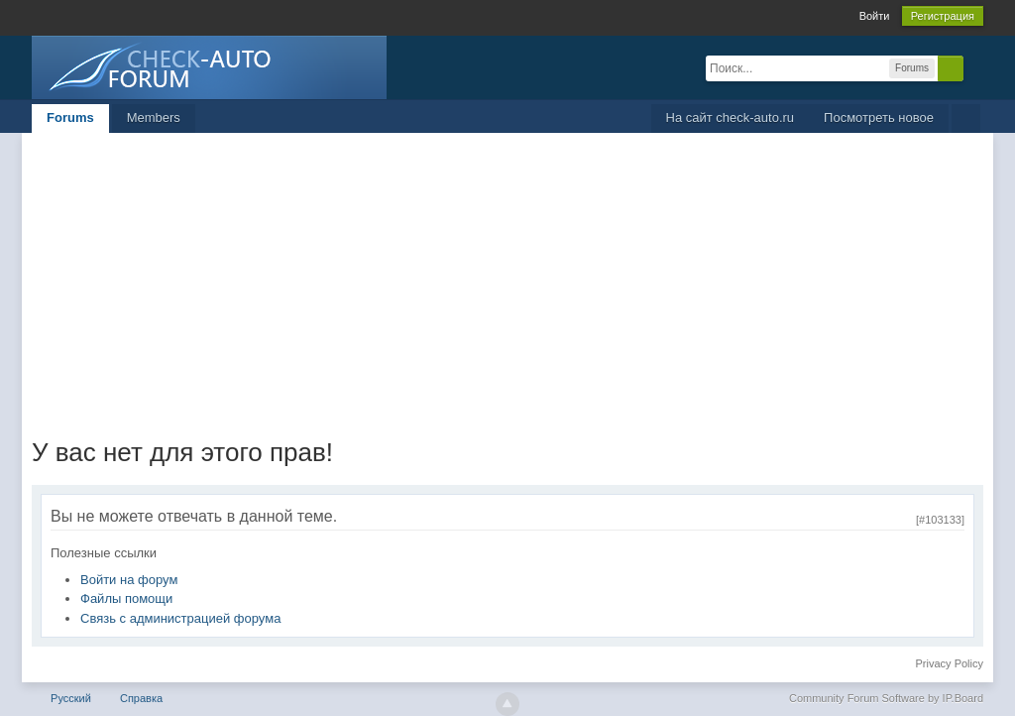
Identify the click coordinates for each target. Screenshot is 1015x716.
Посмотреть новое (879, 117)
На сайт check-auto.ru (730, 117)
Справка (141, 698)
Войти (874, 16)
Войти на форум (128, 579)
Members (153, 117)
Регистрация (942, 16)
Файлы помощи (126, 598)
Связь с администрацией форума (180, 618)
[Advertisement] (507, 281)
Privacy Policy (949, 663)
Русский (71, 698)
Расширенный (975, 67)
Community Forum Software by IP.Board (886, 698)
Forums (70, 117)
